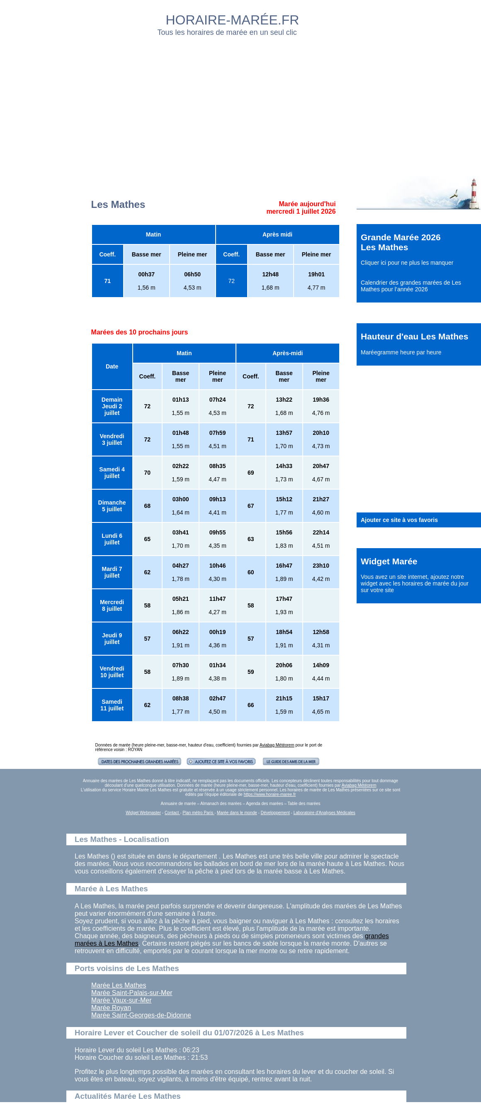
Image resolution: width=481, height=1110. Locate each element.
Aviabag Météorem (277, 745)
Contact (172, 812)
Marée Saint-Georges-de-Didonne (141, 1015)
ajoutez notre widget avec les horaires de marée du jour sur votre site (415, 583)
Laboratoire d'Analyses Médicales (324, 812)
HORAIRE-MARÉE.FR (232, 19)
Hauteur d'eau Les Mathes (414, 336)
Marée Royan (111, 1007)
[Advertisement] (192, 104)
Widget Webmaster (143, 812)
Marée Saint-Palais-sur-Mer (131, 992)
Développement (275, 812)
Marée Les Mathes (118, 985)
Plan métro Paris (198, 812)
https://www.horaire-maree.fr (270, 794)
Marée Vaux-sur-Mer (121, 1000)
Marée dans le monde (237, 812)
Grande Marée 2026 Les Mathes (401, 242)
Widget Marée (389, 561)
